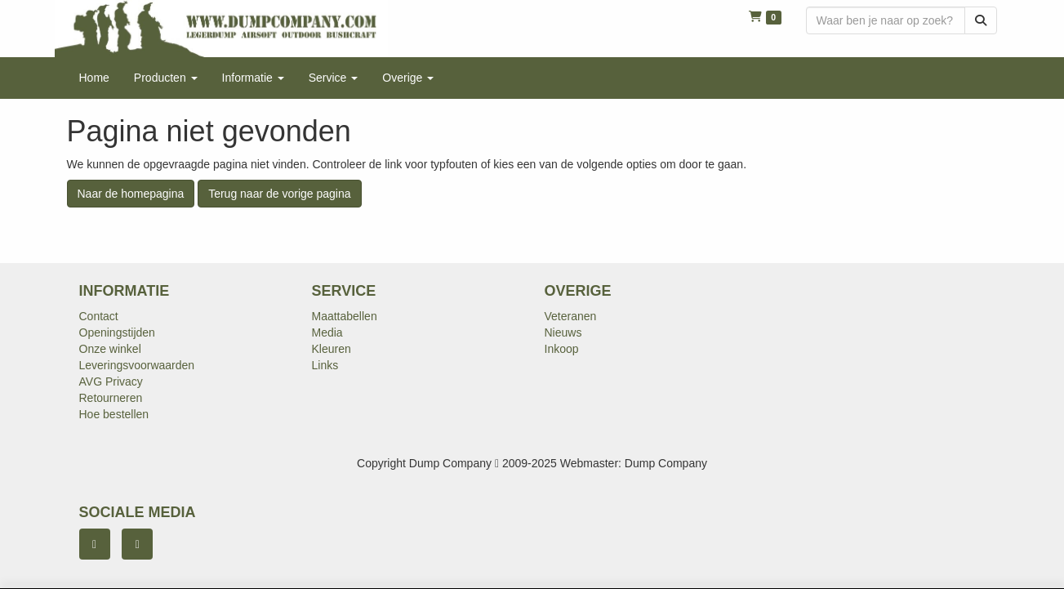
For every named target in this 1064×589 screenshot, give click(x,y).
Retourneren (111, 397)
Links (325, 365)
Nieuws (563, 332)
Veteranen (571, 316)
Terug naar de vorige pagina (279, 193)
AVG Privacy (111, 381)
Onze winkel (110, 348)
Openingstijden (117, 332)
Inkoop (562, 348)
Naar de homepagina (131, 193)
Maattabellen (344, 316)
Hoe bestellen (114, 414)
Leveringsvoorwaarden (137, 365)
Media (327, 332)
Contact (98, 316)
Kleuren (331, 348)
